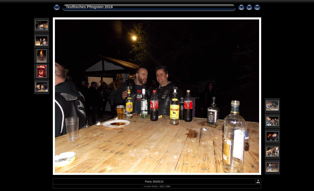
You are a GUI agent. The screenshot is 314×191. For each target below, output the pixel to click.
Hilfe (167, 186)
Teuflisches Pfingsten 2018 (89, 7)
